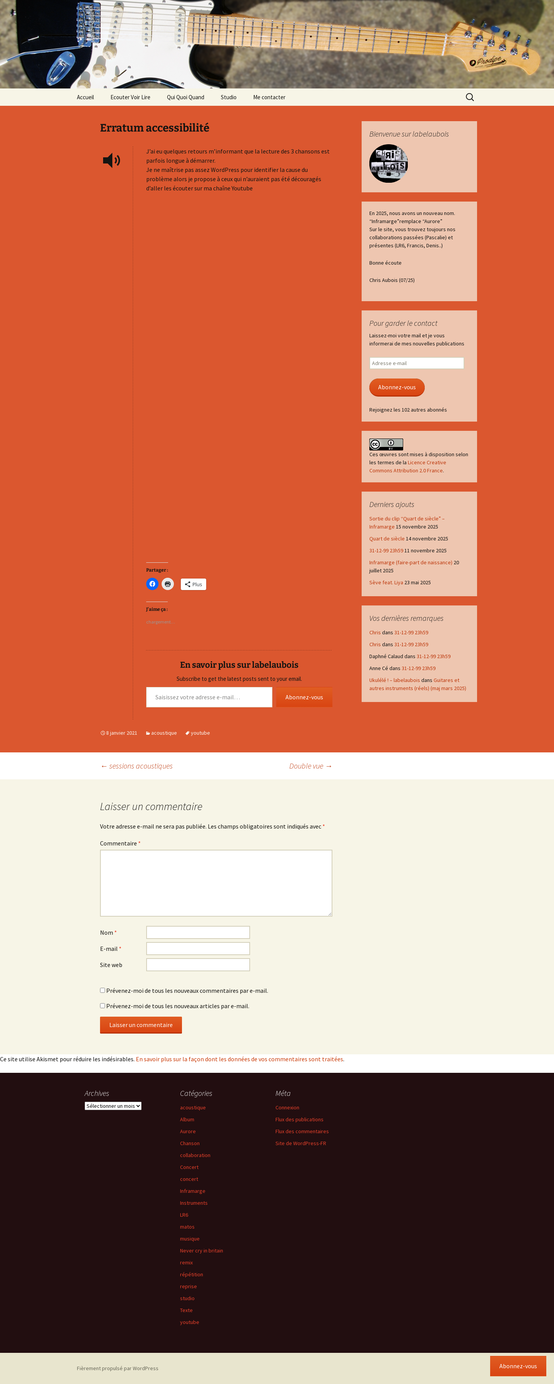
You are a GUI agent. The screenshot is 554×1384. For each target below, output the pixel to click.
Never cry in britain (201, 1250)
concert (189, 1179)
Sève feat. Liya (386, 582)
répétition (191, 1274)
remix (186, 1262)
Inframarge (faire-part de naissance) (410, 562)
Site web (111, 965)
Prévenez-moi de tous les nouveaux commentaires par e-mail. (187, 990)
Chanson (190, 1143)
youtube (200, 732)
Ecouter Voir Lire (130, 97)
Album (187, 1119)
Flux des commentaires (302, 1131)
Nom (108, 932)
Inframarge (192, 1190)
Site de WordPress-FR (300, 1143)
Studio (229, 97)
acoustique (164, 732)
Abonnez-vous (304, 697)
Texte (186, 1310)
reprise (188, 1286)
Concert (189, 1167)
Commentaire (120, 843)
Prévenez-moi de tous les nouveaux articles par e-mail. (177, 1006)
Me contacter (269, 97)
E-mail (111, 948)
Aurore (188, 1131)
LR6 (184, 1214)
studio (187, 1298)
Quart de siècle (387, 538)
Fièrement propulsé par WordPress (118, 1368)
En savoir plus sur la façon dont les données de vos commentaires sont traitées (239, 1059)
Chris (375, 632)
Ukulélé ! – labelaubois (394, 680)
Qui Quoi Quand (185, 97)
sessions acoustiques (136, 765)
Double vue (310, 765)
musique (190, 1238)
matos (187, 1226)
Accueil (85, 97)
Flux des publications (299, 1119)
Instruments (194, 1202)
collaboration (195, 1155)
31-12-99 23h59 (386, 550)
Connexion (287, 1107)
